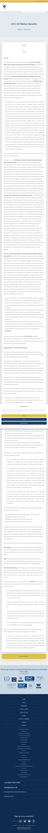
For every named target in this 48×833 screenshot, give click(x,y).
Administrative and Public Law (24, 729)
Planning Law (24, 768)
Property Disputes (24, 770)
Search (39, 7)
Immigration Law (24, 757)
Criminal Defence (24, 742)
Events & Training (24, 719)
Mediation (24, 761)
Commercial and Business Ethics (24, 735)
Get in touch (24, 656)
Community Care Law (24, 737)
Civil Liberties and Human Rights (24, 733)
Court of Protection (24, 739)
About (24, 702)
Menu (45, 7)
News (24, 715)
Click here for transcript (22, 631)
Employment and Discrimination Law (24, 746)
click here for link (36, 563)
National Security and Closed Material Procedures (24, 766)
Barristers (24, 705)
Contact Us (24, 45)
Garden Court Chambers (4, 6)
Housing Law (24, 755)
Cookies (21, 426)
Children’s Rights (24, 731)
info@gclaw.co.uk (10, 787)
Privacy (26, 426)
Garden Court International (24, 752)
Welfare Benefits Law (24, 776)
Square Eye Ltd (28, 829)
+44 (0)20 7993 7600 (41, 7)
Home (24, 699)
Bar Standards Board (27, 827)
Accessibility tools (42, 1)
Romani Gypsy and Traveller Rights (24, 774)
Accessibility (15, 825)
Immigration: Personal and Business (24, 759)
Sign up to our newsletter (24, 816)
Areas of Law (24, 712)
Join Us (24, 722)
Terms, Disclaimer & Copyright (30, 825)
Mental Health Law (24, 764)
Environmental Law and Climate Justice (24, 748)
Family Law (24, 750)
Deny (24, 419)
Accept (24, 415)
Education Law (24, 744)
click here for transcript (9, 67)
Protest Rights (24, 772)
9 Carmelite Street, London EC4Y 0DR (15, 792)
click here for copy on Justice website (18, 356)
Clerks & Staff (24, 709)
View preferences (24, 423)
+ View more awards (24, 673)
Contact (24, 725)
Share (24, 51)
